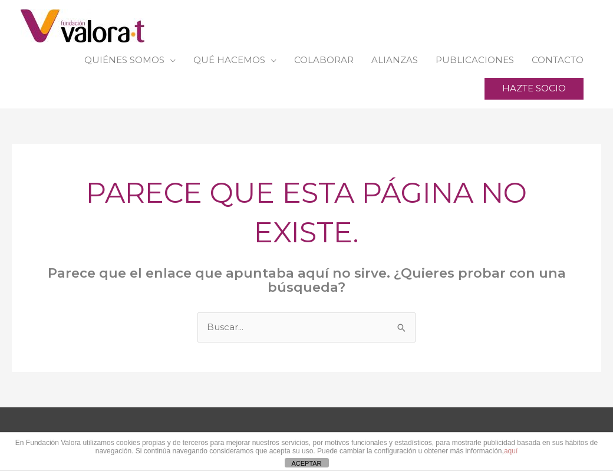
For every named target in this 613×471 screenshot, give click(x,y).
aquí (511, 451)
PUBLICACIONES (475, 59)
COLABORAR (324, 59)
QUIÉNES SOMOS (124, 59)
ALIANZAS (394, 59)
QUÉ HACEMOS (229, 59)
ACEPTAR (306, 463)
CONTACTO (558, 59)
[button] (534, 89)
